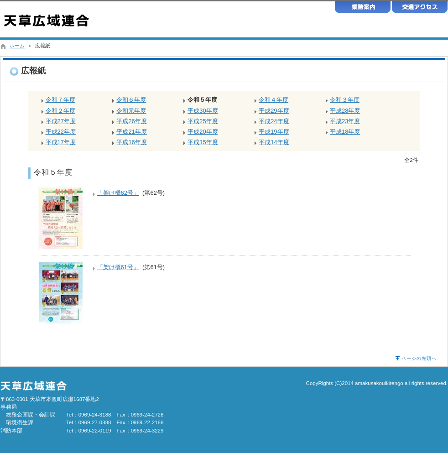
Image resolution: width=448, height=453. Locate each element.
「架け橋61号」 (118, 267)
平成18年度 (345, 131)
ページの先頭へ (419, 358)
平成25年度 (203, 121)
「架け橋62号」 (118, 192)
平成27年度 (61, 121)
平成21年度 (131, 131)
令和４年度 (273, 99)
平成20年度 (203, 131)
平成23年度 (345, 121)
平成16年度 (131, 142)
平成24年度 (274, 121)
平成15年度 (203, 142)
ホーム (17, 45)
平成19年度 (274, 131)
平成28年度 (345, 110)
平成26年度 (131, 121)
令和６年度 (131, 99)
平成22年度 (61, 131)
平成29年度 (274, 110)
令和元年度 (131, 110)
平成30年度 (203, 110)
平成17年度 (61, 142)
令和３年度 (344, 99)
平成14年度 (274, 142)
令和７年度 (60, 99)
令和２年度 (60, 110)
